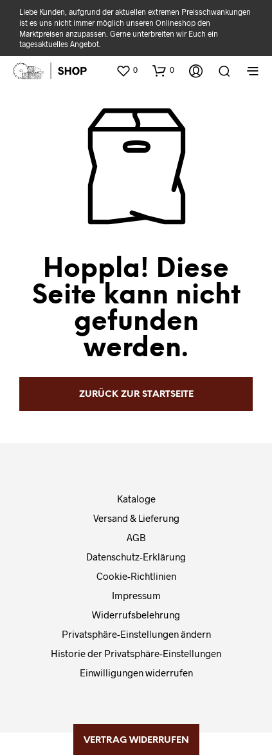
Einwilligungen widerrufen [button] (136, 672)
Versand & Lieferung (136, 518)
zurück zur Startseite (136, 394)
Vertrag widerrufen (136, 740)
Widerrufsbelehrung (136, 614)
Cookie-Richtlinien (136, 576)
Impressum (136, 595)
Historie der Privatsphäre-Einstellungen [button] (136, 653)
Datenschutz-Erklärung (136, 556)
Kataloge (136, 498)
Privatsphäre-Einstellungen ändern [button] (136, 634)
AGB (136, 537)
